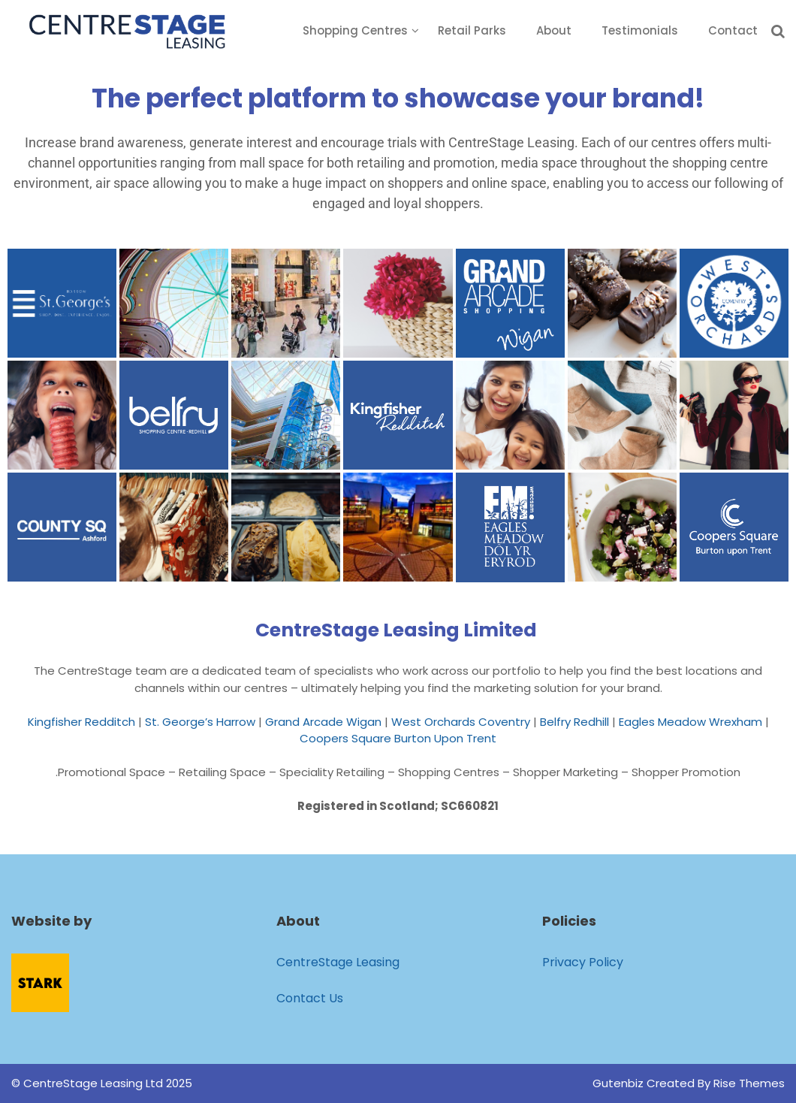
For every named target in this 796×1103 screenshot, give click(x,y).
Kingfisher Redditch (81, 722)
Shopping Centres (355, 30)
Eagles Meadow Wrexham (690, 722)
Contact (733, 30)
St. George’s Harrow (200, 722)
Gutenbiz (619, 1083)
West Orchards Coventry (460, 722)
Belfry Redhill (574, 722)
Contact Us (309, 998)
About (553, 30)
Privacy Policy (582, 962)
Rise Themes (749, 1083)
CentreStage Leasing (338, 962)
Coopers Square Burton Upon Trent (398, 738)
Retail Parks (472, 30)
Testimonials (640, 30)
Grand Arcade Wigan (323, 722)
